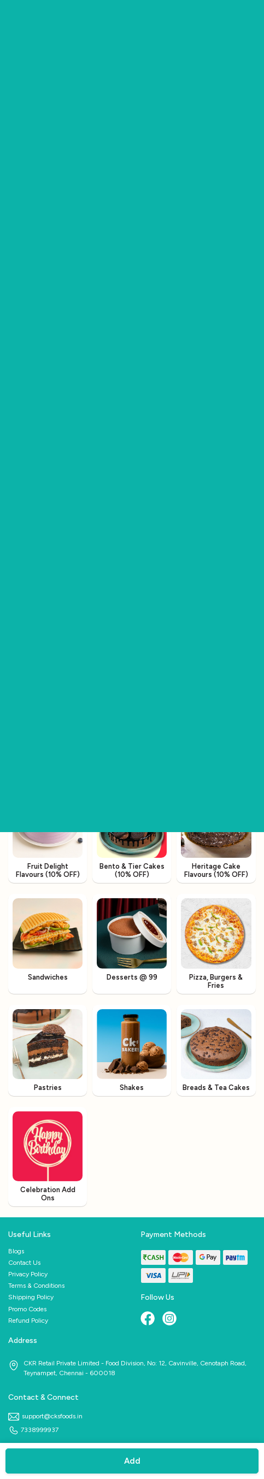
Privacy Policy (28, 1274)
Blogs (16, 1251)
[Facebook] (148, 1319)
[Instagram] (170, 1319)
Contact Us (24, 1262)
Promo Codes (27, 1309)
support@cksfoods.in (45, 1416)
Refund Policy (28, 1320)
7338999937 (33, 1430)
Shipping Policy (31, 1297)
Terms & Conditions (36, 1285)
